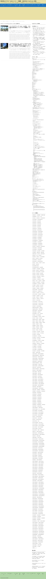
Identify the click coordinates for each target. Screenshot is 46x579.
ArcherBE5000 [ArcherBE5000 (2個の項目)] (40, 243)
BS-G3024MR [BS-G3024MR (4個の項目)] (42, 256)
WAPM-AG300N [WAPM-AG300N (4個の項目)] (35, 358)
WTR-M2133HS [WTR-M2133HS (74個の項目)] (40, 513)
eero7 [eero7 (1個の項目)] (37, 280)
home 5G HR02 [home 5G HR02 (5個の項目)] (40, 289)
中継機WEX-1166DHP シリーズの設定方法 (39, 161)
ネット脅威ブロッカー (36, 145)
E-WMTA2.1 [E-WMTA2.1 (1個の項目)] (34, 277)
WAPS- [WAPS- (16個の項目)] (41, 362)
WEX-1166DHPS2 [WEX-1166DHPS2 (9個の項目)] (41, 383)
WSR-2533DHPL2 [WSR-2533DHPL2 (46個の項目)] (42, 494)
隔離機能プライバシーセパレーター (38, 153)
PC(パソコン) (35, 115)
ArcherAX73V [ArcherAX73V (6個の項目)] (35, 228)
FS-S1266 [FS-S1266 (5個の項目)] (39, 283)
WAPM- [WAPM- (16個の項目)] (34, 352)
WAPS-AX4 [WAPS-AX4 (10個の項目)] (34, 367)
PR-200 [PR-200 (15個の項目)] (40, 316)
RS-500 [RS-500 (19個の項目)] (38, 328)
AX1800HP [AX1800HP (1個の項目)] (34, 252)
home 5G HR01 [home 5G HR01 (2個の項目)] (35, 289)
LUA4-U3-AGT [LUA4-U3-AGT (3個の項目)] (40, 301)
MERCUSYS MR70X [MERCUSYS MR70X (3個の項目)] (36, 307)
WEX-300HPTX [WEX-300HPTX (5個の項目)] (35, 376)
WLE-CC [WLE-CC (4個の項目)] (34, 416)
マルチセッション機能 (36, 148)
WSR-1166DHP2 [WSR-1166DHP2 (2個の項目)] (40, 480)
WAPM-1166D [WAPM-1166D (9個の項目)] (38, 352)
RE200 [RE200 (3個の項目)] (40, 319)
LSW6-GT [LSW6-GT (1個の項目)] (38, 298)
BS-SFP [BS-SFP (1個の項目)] (34, 264)
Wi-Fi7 (34, 101)
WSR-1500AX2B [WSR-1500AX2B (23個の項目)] (35, 485)
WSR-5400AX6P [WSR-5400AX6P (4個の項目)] (41, 501)
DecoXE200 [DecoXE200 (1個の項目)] (38, 276)
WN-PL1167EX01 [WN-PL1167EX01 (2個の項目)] (40, 452)
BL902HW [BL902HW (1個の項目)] (34, 256)
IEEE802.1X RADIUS (35, 194)
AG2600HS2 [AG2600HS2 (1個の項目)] (34, 216)
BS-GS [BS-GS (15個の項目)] (34, 258)
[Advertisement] (23, 13)
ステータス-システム (35, 113)
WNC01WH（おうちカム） (36, 110)
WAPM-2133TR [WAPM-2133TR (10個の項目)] (40, 356)
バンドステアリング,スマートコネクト (38, 146)
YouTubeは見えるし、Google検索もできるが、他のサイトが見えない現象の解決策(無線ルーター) (39, 35)
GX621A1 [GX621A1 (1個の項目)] (38, 285)
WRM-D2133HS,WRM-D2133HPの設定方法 (39, 207)
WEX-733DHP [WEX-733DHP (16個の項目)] (35, 377)
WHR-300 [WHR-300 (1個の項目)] (43, 404)
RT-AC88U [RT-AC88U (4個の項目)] (38, 331)
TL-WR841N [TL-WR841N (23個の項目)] (34, 346)
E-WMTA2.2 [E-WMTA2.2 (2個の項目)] (39, 277)
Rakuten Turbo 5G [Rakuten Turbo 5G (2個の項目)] (35, 319)
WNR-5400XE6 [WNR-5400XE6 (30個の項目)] (40, 456)
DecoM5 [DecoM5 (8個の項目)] (37, 270)
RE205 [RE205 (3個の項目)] (43, 319)
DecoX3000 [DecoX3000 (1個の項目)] (42, 274)
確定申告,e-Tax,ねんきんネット (37, 69)
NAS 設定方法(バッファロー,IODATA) (38, 92)
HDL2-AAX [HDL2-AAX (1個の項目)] (37, 286)
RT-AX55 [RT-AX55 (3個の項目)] (42, 331)
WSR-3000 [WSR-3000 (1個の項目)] (34, 497)
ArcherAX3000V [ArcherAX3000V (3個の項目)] (40, 231)
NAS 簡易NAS (23, 5)
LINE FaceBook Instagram (36, 61)
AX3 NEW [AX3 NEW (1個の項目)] (42, 250)
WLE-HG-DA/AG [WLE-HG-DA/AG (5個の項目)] (38, 416)
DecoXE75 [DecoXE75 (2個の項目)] (34, 276)
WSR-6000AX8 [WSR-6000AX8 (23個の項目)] (41, 504)
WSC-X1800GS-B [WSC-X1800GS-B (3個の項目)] (41, 479)
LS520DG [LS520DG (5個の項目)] (38, 295)
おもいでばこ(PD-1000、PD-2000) (37, 94)
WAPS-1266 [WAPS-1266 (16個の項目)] (40, 364)
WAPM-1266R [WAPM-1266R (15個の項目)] (35, 353)
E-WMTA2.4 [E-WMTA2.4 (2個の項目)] (39, 279)
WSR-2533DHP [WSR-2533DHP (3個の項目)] (35, 491)
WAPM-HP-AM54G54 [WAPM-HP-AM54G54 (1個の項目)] (36, 362)
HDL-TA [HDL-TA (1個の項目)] (34, 286)
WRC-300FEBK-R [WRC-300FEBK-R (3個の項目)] (39, 459)
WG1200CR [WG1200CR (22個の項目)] (43, 391)
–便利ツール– (43, 5)
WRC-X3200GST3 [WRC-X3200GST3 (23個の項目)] (41, 476)
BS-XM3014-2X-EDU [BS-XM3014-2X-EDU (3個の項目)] (36, 267)
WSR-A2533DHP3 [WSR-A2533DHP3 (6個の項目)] (35, 507)
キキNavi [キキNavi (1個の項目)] (39, 546)
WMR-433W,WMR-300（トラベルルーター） (39, 108)
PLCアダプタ (34, 97)
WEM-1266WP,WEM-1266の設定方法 (38, 206)
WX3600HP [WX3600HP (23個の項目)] (39, 516)
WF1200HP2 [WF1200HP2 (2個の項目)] (39, 391)
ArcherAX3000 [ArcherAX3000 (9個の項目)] (35, 231)
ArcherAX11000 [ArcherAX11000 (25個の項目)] (40, 234)
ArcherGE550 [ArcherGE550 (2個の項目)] (35, 249)
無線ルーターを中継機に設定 (37, 167)
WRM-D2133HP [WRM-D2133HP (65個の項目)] (40, 477)
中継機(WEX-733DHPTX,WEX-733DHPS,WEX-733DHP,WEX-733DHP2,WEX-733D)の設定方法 (38, 159)
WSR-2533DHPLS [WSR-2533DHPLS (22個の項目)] (41, 495)
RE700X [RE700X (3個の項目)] (38, 325)
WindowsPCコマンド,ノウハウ (37, 64)
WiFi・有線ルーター (10, 5)
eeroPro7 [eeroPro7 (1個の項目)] (40, 280)
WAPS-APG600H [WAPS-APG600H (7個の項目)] (40, 365)
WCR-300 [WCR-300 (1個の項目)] (34, 370)
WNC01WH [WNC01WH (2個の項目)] (40, 455)
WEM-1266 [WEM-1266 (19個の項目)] (39, 371)
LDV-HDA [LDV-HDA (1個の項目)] (38, 292)
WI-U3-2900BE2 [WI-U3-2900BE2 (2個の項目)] (41, 413)
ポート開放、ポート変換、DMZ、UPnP (38, 147)
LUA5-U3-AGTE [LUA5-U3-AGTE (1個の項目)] (35, 304)
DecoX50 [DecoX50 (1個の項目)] (34, 273)
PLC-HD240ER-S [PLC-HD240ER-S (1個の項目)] (35, 316)
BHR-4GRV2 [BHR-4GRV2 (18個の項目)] (43, 253)
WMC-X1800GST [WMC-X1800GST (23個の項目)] (42, 434)
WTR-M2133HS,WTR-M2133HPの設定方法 (39, 209)
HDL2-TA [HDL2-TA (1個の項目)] (41, 286)
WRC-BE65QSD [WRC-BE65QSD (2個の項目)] (41, 468)
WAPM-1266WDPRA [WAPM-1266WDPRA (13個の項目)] (36, 355)
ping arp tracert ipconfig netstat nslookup (38, 63)
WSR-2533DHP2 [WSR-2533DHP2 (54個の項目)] (40, 491)
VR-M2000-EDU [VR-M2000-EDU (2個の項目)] (40, 349)
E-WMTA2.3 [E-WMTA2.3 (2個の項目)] (34, 279)
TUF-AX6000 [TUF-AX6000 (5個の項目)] (34, 349)
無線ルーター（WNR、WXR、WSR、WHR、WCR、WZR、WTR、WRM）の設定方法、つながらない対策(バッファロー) (39, 29)
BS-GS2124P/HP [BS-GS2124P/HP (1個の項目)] (40, 261)
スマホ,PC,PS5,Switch (36, 114)
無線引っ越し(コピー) (36, 152)
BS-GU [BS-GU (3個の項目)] (37, 262)
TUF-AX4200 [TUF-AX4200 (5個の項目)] (34, 347)
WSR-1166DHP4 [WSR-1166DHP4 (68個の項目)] (41, 482)
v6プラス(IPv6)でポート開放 (37, 137)
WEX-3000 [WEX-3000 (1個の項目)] (34, 386)
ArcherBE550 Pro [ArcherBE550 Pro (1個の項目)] (35, 240)
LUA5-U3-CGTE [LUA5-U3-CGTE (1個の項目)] (40, 304)
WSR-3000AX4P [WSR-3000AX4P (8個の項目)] (39, 497)
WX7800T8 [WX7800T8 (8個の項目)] (38, 519)
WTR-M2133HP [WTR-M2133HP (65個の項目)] (35, 513)
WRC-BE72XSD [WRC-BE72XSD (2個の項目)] (35, 470)
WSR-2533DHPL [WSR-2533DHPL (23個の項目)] (41, 492)
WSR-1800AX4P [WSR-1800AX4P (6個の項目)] (35, 489)
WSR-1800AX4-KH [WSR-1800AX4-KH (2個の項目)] (35, 488)
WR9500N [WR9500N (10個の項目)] (34, 459)
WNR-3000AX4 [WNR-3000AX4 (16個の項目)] (35, 456)
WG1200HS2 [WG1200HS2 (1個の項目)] (39, 395)
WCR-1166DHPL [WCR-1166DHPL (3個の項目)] (39, 370)
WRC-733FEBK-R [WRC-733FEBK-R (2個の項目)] (35, 461)
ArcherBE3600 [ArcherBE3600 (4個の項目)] (35, 243)
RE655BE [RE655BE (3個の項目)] (34, 325)
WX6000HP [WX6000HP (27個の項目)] (34, 519)
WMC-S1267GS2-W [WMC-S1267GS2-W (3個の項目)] (35, 434)
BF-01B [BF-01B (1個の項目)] (39, 253)
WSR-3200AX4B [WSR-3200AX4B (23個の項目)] (40, 498)
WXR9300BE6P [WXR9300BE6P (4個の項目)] (35, 534)
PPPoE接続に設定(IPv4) (36, 98)
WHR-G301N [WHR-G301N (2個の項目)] (40, 407)
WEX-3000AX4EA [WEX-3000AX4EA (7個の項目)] (35, 388)
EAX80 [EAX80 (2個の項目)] (34, 280)
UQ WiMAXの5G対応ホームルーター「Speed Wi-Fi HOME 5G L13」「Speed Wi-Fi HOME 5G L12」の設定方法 (38, 567)
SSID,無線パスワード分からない (37, 103)
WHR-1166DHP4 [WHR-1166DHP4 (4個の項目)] (35, 407)
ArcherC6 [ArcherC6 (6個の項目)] (34, 246)
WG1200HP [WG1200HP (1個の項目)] (34, 392)
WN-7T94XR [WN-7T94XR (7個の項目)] (39, 437)
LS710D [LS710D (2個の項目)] (42, 295)
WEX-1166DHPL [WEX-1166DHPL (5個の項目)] (41, 382)
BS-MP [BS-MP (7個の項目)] (40, 262)
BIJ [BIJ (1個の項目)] (37, 255)
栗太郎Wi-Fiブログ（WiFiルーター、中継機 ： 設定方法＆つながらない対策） (19, 1)
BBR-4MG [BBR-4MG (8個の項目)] (42, 252)
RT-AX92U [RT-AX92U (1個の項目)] (38, 337)
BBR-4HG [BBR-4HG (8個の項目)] (38, 252)
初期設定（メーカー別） (37, 105)
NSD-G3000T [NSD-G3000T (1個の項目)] (40, 310)
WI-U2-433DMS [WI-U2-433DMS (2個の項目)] (35, 410)
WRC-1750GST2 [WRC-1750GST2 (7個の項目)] (35, 464)
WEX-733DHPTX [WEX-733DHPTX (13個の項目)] (40, 379)
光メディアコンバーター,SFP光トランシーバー (39, 201)
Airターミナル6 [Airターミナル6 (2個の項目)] (40, 216)
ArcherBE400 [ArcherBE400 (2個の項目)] (40, 237)
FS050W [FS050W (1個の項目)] (43, 283)
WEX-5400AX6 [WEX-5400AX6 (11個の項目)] (41, 388)
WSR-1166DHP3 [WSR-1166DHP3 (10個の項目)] (35, 482)
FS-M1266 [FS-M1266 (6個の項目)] (42, 282)
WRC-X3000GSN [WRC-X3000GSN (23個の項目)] (35, 476)
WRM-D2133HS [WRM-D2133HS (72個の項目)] (35, 479)
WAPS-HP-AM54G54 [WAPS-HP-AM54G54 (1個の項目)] (36, 368)
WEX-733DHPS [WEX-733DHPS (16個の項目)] (35, 379)
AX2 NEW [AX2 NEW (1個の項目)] (38, 250)
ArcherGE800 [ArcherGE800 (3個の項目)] (40, 249)
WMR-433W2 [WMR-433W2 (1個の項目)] (35, 437)
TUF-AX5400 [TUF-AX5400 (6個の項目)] (39, 347)
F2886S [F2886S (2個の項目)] (44, 280)
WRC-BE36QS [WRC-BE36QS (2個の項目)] (41, 467)
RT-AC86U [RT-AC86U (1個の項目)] (34, 331)
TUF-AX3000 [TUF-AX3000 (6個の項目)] (39, 346)
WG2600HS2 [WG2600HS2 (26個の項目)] (39, 404)
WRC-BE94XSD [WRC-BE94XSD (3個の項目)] (35, 471)
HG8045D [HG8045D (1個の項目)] (34, 288)
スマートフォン (35, 117)
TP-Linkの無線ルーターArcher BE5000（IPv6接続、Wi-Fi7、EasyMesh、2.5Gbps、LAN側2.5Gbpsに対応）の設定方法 (38, 557)
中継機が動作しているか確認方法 (37, 164)
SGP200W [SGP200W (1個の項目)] (34, 343)
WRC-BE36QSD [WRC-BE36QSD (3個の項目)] (35, 468)
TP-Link (33, 88)
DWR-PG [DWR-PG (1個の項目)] (43, 276)
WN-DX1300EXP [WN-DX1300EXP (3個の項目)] (40, 449)
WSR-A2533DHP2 (35, 111)
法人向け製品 (38, 5)
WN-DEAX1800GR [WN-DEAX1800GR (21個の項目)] (41, 446)
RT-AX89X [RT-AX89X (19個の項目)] (34, 337)
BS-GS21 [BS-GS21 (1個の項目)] (41, 258)
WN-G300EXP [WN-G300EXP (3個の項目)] (35, 452)
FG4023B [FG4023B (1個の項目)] (34, 282)
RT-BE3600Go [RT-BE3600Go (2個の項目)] (35, 340)
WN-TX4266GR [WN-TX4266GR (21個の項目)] (35, 455)
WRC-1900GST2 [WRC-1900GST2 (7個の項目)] (35, 465)
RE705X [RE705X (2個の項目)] (41, 325)
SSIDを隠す (34, 136)
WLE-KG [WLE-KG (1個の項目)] (34, 419)
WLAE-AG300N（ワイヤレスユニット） (38, 107)
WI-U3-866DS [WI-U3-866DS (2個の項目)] (40, 410)
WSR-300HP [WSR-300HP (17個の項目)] (34, 480)
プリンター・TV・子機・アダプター (31, 5)
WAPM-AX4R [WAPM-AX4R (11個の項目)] (41, 359)
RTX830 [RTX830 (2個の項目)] (43, 340)
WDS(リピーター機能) (36, 200)
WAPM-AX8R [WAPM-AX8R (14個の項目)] (35, 361)
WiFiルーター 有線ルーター (35, 89)
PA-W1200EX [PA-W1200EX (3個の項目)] (35, 313)
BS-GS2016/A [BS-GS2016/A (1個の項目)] (35, 259)
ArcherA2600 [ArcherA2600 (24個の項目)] (34, 219)
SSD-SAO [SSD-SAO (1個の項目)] (38, 343)
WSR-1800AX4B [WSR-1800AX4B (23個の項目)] (41, 488)
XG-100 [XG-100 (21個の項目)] (40, 543)
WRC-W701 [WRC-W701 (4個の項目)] (34, 473)
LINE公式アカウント (35, 62)
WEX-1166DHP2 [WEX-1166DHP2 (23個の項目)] (40, 380)
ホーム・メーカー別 (3, 5)
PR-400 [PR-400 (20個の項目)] (43, 316)
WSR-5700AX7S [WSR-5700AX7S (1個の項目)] (35, 504)
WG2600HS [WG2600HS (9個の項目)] (34, 404)
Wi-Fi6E (34, 100)
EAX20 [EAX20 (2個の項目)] (43, 279)
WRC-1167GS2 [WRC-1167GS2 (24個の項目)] (41, 461)
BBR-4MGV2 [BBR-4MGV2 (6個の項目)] (34, 253)
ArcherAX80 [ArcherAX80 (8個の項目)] (39, 228)
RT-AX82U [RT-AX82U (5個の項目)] (34, 334)
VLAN (33, 196)
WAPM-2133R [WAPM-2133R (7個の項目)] (35, 356)
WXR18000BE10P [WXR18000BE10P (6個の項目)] (41, 534)
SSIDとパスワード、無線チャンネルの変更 (39, 134)
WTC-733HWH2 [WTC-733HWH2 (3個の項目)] (35, 510)
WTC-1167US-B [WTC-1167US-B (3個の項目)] (41, 510)
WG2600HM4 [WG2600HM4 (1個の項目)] (39, 401)
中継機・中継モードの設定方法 (37, 165)
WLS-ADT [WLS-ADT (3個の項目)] (40, 428)
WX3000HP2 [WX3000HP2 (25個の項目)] (34, 516)
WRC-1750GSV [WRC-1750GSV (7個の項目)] (41, 464)
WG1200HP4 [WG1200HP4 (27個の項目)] (39, 394)
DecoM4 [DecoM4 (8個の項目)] (34, 270)
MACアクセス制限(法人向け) (36, 195)
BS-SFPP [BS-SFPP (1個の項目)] (37, 264)
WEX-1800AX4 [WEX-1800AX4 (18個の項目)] (35, 385)
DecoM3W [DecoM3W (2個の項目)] (42, 268)
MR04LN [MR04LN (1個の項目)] (41, 307)
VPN (33, 138)
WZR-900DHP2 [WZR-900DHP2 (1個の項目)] (40, 537)
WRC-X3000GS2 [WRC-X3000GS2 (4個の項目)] (40, 474)
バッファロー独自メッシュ (36, 205)
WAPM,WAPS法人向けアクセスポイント (38, 199)
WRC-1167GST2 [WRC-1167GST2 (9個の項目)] (35, 462)
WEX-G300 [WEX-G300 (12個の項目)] (34, 389)
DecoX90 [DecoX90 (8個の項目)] (34, 274)
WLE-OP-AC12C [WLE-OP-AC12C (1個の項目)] (38, 419)
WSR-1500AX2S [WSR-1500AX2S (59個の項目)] (35, 486)
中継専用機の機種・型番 (36, 155)
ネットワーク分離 (35, 144)
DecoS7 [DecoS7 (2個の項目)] (34, 271)
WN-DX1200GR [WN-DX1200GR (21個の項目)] (35, 449)
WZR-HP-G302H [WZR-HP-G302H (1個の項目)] (40, 540)
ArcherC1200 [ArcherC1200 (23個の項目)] (43, 246)
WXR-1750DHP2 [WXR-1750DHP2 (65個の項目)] (35, 522)
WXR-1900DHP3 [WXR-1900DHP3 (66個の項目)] (35, 525)
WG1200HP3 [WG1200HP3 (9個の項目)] (35, 394)
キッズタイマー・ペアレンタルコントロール (39, 140)
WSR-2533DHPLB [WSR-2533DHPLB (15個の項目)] (35, 495)
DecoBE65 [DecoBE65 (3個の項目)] (41, 267)
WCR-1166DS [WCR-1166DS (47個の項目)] (35, 371)
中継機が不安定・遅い (36, 163)
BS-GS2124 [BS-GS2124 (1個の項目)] (39, 259)
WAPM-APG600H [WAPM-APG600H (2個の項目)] (35, 359)
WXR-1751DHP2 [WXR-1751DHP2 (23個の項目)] (41, 522)
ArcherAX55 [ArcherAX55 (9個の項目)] (39, 225)
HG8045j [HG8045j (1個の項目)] (38, 288)
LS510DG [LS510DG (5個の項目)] (34, 295)
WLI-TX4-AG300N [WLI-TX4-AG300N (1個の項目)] (35, 422)
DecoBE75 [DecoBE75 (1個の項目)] (34, 268)
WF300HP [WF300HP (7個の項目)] (38, 389)
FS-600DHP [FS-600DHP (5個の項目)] (38, 282)
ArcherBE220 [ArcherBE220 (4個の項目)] (35, 237)
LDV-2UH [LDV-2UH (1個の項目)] (34, 292)
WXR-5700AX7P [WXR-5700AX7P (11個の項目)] (41, 528)
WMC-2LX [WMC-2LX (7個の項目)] (34, 431)
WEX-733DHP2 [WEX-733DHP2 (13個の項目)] (40, 377)
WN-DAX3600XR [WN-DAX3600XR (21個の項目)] (35, 446)
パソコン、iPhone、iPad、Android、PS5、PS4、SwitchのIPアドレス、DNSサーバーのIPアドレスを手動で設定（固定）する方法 (39, 32)
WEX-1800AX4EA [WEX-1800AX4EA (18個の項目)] (40, 385)
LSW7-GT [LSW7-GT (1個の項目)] (42, 298)
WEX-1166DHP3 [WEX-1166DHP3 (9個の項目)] (35, 382)
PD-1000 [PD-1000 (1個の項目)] (41, 313)
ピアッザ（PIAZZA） (35, 67)
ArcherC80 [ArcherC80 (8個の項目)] (38, 246)
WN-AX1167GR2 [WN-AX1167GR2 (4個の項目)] (41, 440)
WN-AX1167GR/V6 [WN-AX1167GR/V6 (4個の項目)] (35, 440)
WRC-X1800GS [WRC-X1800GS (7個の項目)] (39, 473)
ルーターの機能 (15, 5)
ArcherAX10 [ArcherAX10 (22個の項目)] (34, 222)
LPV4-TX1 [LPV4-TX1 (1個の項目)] (42, 292)
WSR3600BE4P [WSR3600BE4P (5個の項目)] (41, 507)
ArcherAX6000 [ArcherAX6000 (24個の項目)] (35, 234)
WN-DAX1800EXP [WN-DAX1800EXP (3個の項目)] (35, 443)
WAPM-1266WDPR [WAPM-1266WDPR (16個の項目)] (40, 353)
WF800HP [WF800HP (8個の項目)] (34, 391)
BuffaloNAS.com (35, 91)
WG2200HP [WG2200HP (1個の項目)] (34, 401)
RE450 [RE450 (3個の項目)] (34, 322)
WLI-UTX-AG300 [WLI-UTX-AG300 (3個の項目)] (35, 425)
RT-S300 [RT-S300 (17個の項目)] (39, 340)
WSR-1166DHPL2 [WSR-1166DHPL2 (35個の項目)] (41, 483)
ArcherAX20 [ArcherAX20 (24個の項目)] (39, 222)
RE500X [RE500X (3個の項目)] (37, 322)
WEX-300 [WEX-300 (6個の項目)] (39, 373)
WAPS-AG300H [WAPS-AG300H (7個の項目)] (35, 365)
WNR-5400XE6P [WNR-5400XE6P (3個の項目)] (35, 458)
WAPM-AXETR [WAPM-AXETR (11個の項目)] (40, 361)
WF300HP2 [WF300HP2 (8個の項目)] (43, 389)
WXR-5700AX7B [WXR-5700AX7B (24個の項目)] (35, 528)
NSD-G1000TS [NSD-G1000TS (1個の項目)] (35, 310)
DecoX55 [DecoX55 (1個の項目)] (38, 273)
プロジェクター (35, 188)
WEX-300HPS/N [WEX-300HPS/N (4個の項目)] (40, 374)
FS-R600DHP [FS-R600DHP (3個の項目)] (35, 283)
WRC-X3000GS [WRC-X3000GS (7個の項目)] (35, 474)
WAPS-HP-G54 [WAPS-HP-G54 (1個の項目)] (42, 368)
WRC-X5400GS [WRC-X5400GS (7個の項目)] (35, 477)
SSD (32, 87)
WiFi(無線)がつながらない (36, 102)
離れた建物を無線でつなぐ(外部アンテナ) (38, 203)
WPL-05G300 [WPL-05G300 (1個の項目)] (41, 458)
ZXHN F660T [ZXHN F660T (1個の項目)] (35, 546)
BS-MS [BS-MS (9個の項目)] (44, 262)
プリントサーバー (35, 187)
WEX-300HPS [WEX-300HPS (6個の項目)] (35, 374)
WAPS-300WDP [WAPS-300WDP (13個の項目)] (35, 364)
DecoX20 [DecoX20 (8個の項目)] (43, 271)
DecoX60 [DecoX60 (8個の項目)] (41, 273)
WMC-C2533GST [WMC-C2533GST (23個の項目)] (39, 431)
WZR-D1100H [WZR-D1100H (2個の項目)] (35, 540)
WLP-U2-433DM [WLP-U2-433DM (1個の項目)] (35, 428)
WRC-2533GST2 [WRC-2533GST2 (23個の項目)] (35, 467)
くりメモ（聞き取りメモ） (36, 65)
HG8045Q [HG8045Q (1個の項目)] (41, 288)
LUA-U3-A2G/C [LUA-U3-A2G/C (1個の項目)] (35, 301)
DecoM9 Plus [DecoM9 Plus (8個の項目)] (42, 270)
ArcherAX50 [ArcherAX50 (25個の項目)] (34, 225)
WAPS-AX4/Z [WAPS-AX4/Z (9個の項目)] (39, 367)
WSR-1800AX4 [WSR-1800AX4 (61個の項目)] (41, 486)
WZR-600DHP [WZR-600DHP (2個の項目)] (35, 537)
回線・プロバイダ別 (36, 106)
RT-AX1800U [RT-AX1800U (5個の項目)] (43, 337)
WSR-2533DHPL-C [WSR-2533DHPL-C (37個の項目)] (35, 494)
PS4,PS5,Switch (35, 116)
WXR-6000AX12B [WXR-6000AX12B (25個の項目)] (35, 531)
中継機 (19, 5)
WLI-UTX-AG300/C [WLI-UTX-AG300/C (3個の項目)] (41, 425)
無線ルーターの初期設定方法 (37, 104)
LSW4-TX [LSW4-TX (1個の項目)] (34, 298)
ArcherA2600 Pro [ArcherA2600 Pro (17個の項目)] (40, 219)
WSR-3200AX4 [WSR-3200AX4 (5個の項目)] (35, 498)
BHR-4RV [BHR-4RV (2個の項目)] (34, 255)
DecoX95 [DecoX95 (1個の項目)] (38, 274)
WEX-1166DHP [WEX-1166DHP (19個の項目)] (35, 380)
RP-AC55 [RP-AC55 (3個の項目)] (34, 328)
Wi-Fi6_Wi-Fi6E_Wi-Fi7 (36, 99)
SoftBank (33, 86)
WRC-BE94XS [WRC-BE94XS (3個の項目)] (41, 470)
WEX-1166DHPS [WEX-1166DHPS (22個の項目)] (35, 383)
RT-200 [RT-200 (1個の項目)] (41, 328)
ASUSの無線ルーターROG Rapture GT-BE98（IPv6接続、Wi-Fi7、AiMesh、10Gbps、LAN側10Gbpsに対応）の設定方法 (38, 553)
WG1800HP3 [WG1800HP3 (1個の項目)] (35, 398)
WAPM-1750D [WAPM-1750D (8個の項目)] (42, 355)
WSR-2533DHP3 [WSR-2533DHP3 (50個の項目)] (35, 492)
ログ (33, 149)
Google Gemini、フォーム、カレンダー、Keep (39, 59)
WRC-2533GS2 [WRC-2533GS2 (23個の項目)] (41, 465)
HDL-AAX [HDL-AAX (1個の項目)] (41, 285)
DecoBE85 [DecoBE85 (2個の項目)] (38, 268)
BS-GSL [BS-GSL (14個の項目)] (34, 262)
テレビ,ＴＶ (34, 185)
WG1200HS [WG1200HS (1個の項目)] (34, 395)
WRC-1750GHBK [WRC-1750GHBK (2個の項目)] (41, 462)
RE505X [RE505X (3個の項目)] (40, 322)
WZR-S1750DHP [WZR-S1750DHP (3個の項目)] (35, 543)
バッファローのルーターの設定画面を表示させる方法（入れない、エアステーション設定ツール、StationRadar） (39, 49)
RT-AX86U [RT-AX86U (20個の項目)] (38, 334)
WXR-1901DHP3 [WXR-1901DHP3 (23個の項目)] (41, 525)
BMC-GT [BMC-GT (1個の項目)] (38, 256)
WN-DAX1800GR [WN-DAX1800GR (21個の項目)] (41, 443)
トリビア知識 (34, 66)
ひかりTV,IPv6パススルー (36, 112)
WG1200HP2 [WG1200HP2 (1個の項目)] (39, 392)
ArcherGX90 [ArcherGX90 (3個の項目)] (34, 250)
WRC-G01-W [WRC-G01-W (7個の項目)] (40, 471)
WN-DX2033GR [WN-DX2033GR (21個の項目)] (41, 450)
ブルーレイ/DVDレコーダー (36, 186)
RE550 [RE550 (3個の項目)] (44, 322)
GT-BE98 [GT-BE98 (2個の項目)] (34, 285)
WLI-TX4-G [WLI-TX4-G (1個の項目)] (40, 422)
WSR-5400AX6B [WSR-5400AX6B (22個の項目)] (35, 501)
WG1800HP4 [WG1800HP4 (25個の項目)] (39, 398)
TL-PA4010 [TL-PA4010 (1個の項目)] (42, 343)
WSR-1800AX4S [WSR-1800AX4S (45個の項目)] (41, 489)
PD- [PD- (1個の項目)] (38, 313)
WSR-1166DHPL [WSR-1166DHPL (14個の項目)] (35, 483)
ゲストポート (35, 142)
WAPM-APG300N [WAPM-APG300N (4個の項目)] (41, 358)
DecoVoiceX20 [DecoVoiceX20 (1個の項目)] (38, 271)
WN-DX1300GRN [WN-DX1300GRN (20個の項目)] (35, 450)
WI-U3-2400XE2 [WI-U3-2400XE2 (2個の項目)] (35, 413)
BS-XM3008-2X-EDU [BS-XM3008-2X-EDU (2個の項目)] (36, 265)
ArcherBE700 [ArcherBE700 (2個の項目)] (41, 240)
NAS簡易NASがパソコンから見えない (38, 93)
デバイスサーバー (35, 143)
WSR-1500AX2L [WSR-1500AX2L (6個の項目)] (41, 485)
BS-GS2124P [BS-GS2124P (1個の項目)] (35, 261)
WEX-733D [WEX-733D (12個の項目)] (40, 376)
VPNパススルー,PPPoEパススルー (37, 139)
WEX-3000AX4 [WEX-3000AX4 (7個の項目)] (39, 386)
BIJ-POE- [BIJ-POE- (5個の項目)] (40, 255)
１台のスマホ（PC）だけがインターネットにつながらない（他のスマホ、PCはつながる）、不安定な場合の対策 (39, 42)
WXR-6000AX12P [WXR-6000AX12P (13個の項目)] (41, 531)
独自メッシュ (34, 204)
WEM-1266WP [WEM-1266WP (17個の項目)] (35, 373)
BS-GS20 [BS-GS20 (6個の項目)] (37, 258)
